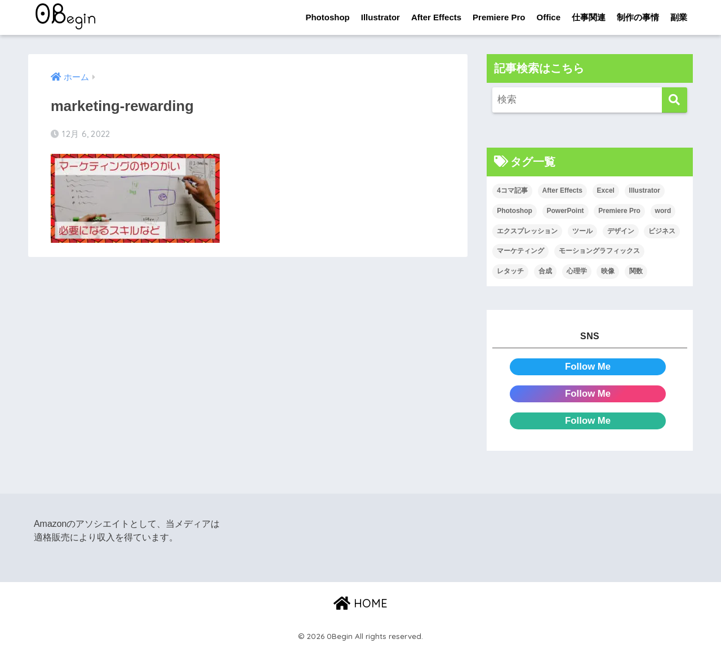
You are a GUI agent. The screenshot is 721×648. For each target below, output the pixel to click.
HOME (360, 603)
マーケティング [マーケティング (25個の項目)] (520, 251)
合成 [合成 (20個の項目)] (545, 271)
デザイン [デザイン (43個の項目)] (620, 231)
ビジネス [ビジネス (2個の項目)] (661, 231)
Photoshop (327, 17)
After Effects (436, 17)
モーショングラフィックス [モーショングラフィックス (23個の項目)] (599, 251)
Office (548, 17)
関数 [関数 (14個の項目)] (636, 271)
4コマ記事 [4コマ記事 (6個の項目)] (512, 190)
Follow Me (588, 366)
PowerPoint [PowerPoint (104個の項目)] (565, 211)
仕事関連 (589, 17)
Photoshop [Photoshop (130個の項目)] (514, 211)
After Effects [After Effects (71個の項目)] (562, 190)
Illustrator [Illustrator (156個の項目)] (644, 190)
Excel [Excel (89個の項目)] (606, 190)
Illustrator (380, 17)
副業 (678, 17)
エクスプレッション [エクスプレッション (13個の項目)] (527, 231)
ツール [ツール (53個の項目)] (582, 231)
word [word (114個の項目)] (663, 211)
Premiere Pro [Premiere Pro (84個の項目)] (619, 211)
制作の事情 (638, 17)
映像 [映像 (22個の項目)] (608, 271)
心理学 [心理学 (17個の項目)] (577, 271)
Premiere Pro (499, 17)
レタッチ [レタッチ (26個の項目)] (510, 271)
